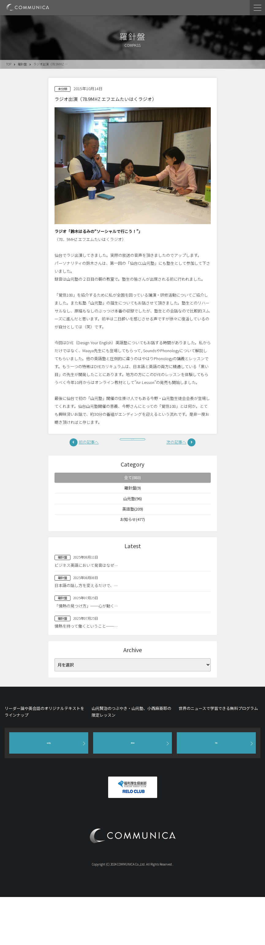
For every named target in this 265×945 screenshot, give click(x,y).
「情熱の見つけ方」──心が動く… (86, 622)
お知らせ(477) (132, 534)
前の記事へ (89, 444)
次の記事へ (176, 444)
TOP (8, 64)
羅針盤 (22, 64)
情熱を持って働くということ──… (86, 642)
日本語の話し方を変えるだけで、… (86, 601)
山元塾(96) (133, 508)
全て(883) (132, 482)
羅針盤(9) (132, 495)
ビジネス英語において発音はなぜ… (86, 581)
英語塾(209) (132, 521)
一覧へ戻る (132, 444)
